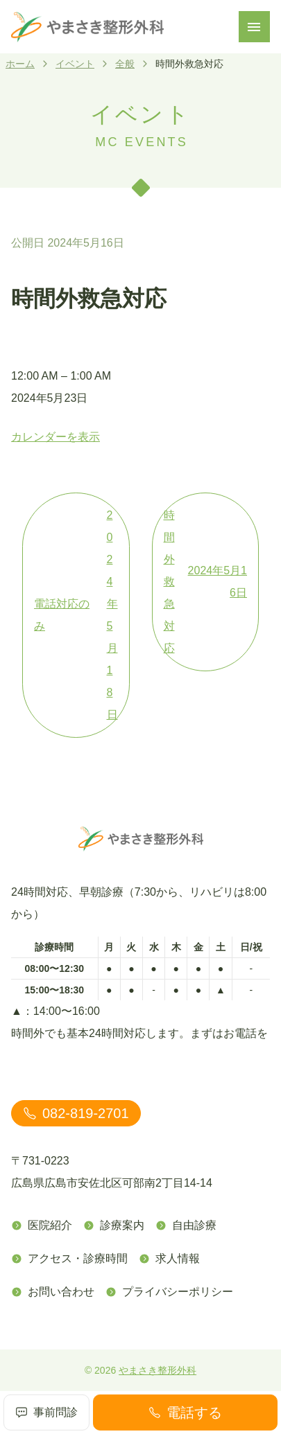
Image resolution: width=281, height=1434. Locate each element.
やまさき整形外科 (157, 1370)
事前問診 (46, 1412)
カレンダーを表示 (55, 437)
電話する (185, 1412)
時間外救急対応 (206, 581)
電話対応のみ (76, 615)
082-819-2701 (76, 1113)
